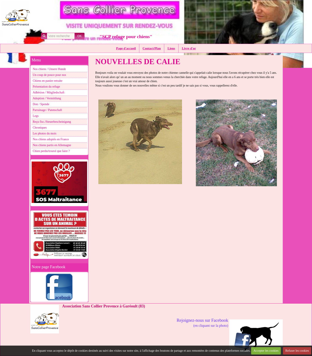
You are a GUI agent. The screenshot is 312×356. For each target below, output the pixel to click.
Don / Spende (41, 104)
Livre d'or (189, 48)
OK (79, 36)
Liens (171, 48)
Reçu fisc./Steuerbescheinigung (52, 121)
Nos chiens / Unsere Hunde (49, 69)
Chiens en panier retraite (47, 80)
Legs (36, 116)
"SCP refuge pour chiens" (125, 36)
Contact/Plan (152, 48)
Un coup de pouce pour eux (49, 75)
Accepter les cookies (266, 350)
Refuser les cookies (297, 350)
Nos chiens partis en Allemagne (52, 145)
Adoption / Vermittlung (47, 98)
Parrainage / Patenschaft (47, 110)
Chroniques (40, 127)
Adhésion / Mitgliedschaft (48, 92)
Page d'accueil (126, 48)
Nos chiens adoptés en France (51, 139)
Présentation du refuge (46, 86)
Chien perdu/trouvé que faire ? (51, 151)
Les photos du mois (44, 133)
